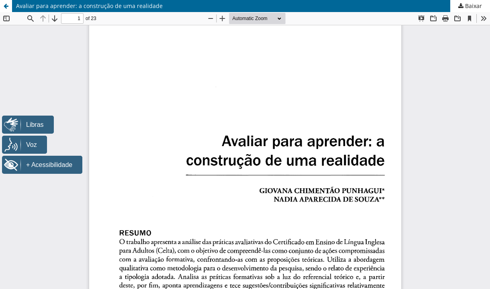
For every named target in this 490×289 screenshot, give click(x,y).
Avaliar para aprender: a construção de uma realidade (89, 6)
